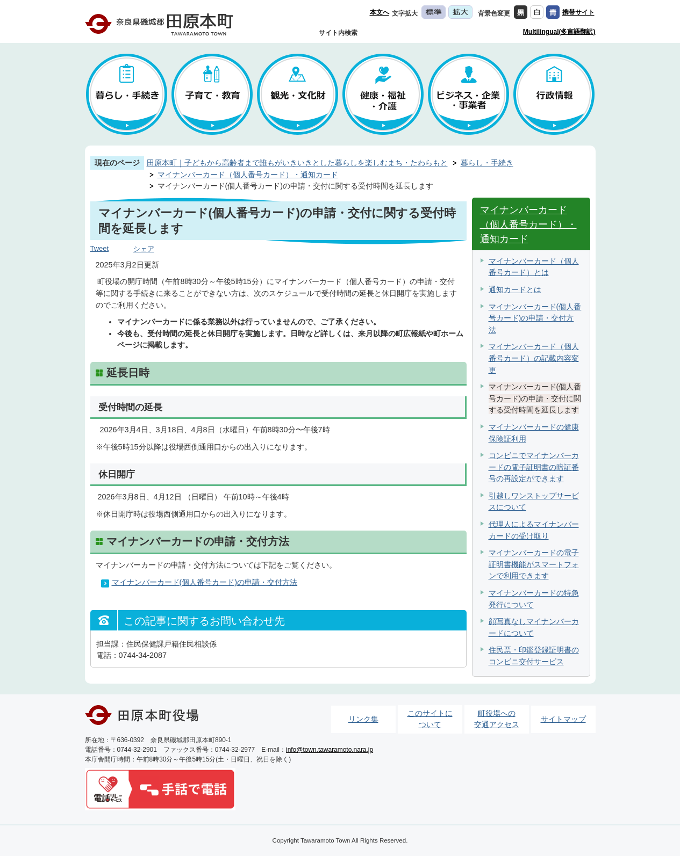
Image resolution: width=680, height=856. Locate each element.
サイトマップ (563, 719)
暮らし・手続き (487, 162)
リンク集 (363, 719)
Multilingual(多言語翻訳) (559, 31)
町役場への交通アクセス (496, 719)
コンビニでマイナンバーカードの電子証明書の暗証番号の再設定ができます (534, 467)
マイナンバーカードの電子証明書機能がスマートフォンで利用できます (534, 564)
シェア (143, 249)
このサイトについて (430, 719)
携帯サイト (578, 12)
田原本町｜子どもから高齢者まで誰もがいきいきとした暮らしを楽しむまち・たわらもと (297, 162)
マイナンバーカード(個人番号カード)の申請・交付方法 (205, 582)
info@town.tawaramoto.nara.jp (329, 749)
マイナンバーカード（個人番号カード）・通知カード (248, 174)
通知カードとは (515, 289)
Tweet (99, 248)
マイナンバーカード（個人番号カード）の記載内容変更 (534, 358)
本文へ (379, 12)
